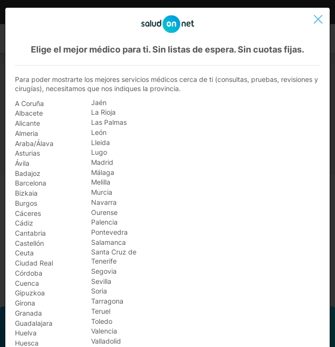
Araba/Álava (34, 143)
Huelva (26, 333)
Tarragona (107, 301)
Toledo (101, 321)
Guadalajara (34, 323)
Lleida (100, 142)
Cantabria (30, 233)
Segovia (104, 271)
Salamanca (108, 242)
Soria (99, 291)
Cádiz (24, 223)
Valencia (104, 331)
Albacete (29, 113)
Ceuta (24, 253)
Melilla (100, 182)
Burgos (26, 203)
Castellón (29, 243)
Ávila (22, 163)
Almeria (26, 133)
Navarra (104, 202)
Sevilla (101, 281)
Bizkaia (26, 193)
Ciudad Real (34, 263)
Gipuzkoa (30, 293)
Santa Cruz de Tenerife (113, 256)
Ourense (104, 212)
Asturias (27, 153)
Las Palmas (109, 122)
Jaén (99, 102)
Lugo (99, 152)
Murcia (101, 192)
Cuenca (27, 283)
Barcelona (30, 183)
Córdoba (28, 273)
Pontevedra (109, 232)
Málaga (102, 172)
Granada (28, 313)
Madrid (102, 162)
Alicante (27, 123)
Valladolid (106, 341)
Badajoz (27, 173)
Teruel (100, 311)
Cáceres (28, 213)
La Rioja (103, 112)
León (99, 132)
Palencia (104, 222)
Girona (25, 303)
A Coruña (29, 103)
